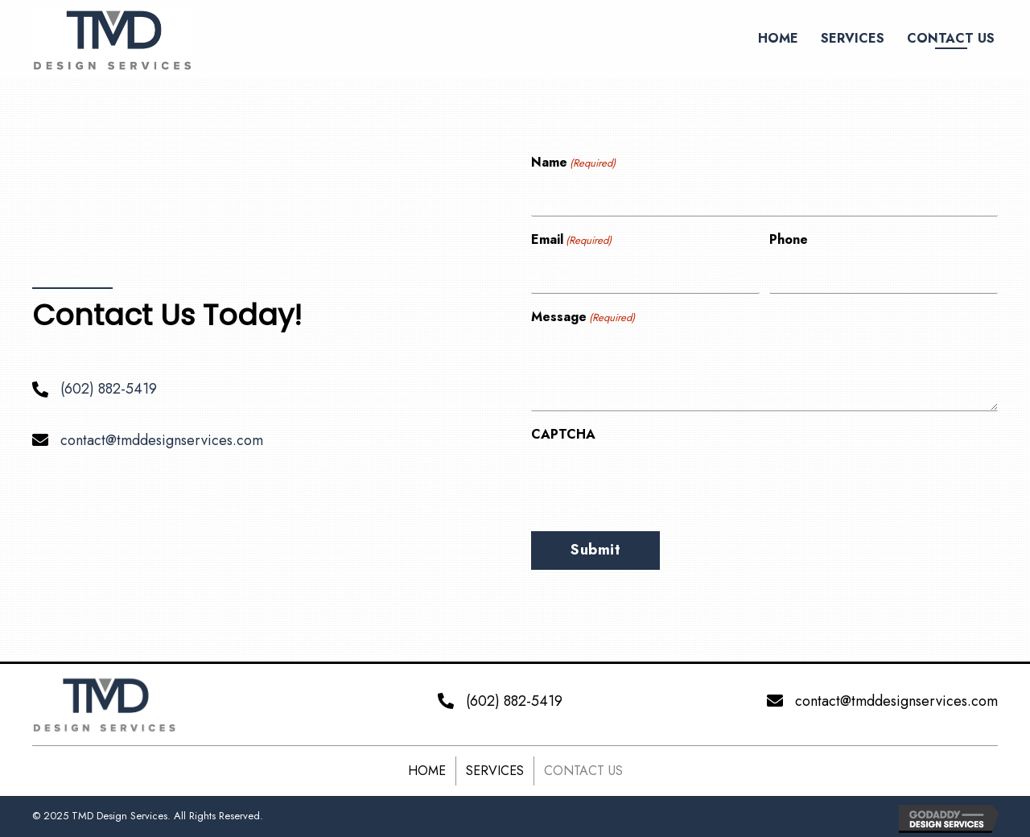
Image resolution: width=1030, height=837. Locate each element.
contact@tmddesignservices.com (161, 440)
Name (573, 162)
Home (427, 770)
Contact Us (583, 770)
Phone (788, 239)
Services (495, 770)
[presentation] (653, 482)
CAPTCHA (563, 434)
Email (571, 239)
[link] (778, 38)
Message (583, 317)
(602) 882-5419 (108, 388)
